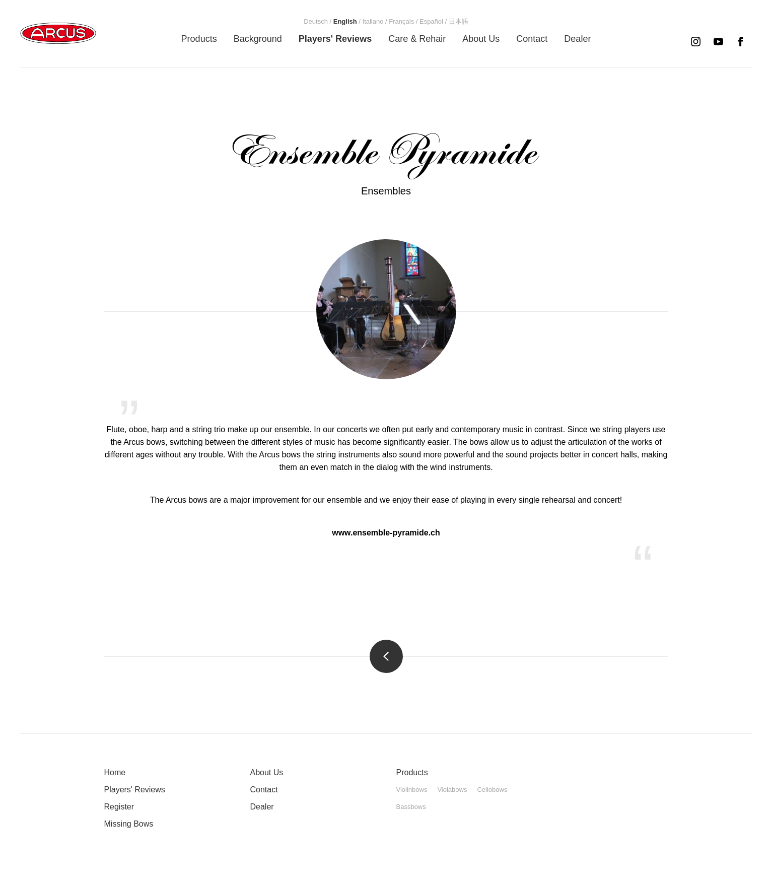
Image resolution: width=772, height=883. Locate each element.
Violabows (452, 789)
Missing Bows (129, 824)
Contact (264, 789)
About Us (267, 772)
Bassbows (411, 806)
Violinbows (412, 789)
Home (115, 772)
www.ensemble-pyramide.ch (386, 532)
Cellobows (492, 789)
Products (412, 772)
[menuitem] (199, 39)
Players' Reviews (134, 789)
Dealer (262, 806)
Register (119, 806)
